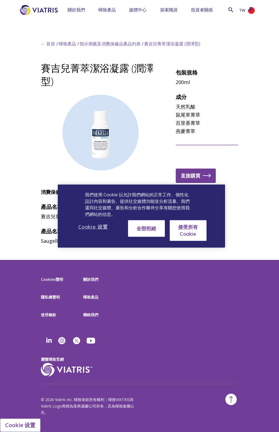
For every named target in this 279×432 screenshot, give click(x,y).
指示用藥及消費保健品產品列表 (110, 44)
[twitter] (76, 340)
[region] (141, 215)
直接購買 (190, 175)
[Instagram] (61, 340)
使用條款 (48, 314)
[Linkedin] (49, 340)
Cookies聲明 (52, 279)
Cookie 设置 (20, 425)
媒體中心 (138, 10)
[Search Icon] (230, 10)
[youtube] (91, 341)
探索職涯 (169, 10)
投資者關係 (202, 10)
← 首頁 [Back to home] (48, 44)
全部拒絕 (146, 228)
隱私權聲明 (50, 297)
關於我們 (76, 10)
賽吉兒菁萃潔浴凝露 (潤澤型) (172, 44)
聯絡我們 (90, 314)
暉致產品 (107, 10)
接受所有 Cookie (188, 230)
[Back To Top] (231, 399)
